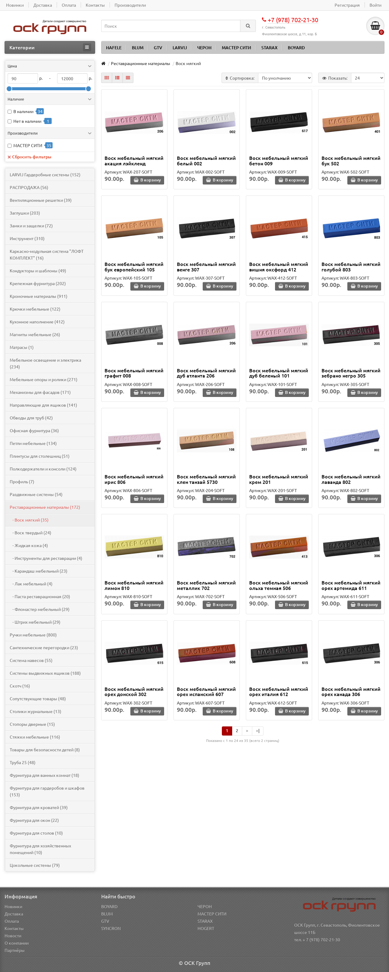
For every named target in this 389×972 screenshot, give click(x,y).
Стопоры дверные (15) (32, 724)
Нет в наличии (27, 121)
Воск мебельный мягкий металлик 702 (206, 585)
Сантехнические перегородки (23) (44, 647)
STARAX (269, 47)
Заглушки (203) (25, 212)
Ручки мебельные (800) (33, 634)
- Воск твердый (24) (30, 532)
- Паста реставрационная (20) (40, 596)
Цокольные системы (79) (35, 865)
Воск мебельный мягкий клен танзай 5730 (206, 479)
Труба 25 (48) (23, 762)
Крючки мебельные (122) (35, 309)
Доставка (14, 913)
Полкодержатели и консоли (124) (43, 468)
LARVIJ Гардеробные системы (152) (45, 174)
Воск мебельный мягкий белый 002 (206, 160)
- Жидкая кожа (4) (29, 545)
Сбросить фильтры (29, 157)
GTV (158, 47)
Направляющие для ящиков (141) (43, 405)
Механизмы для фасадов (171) (40, 392)
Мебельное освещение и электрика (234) (45, 363)
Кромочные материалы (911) (38, 296)
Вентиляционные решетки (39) (41, 200)
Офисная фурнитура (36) (34, 430)
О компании (17, 943)
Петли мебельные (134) (33, 443)
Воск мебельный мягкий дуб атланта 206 (206, 373)
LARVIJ (180, 47)
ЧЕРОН (204, 47)
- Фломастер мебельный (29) (40, 609)
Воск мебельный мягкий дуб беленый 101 (278, 373)
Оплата (12, 921)
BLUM (137, 47)
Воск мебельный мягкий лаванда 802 (351, 479)
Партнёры (15, 950)
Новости (13, 935)
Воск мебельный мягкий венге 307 (206, 266)
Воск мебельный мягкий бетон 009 (278, 160)
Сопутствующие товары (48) (38, 698)
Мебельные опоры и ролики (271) (43, 379)
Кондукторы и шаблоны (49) (38, 270)
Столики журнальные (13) (35, 711)
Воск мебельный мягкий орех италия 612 (278, 691)
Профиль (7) (22, 481)
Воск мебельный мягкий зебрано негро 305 (351, 373)
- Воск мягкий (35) (29, 519)
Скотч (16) (20, 685)
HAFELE (114, 47)
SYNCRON (111, 928)
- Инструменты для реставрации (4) (46, 558)
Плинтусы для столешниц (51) (40, 456)
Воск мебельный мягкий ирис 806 (134, 479)
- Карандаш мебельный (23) (38, 571)
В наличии (23, 111)
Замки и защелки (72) (31, 225)
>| (258, 730)
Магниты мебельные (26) (35, 334)
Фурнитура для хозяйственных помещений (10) (40, 849)
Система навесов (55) (31, 660)
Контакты (14, 928)
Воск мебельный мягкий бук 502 (351, 160)
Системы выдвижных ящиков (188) (45, 673)
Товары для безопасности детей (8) (45, 749)
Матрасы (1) (22, 347)
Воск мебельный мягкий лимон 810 (134, 585)
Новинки (13, 906)
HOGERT (206, 928)
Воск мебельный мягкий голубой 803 (351, 266)
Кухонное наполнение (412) (37, 321)
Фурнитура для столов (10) (36, 833)
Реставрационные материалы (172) (45, 507)
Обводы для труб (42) (31, 417)
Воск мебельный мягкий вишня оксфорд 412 (278, 266)
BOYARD (296, 47)
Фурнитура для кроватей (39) (39, 807)
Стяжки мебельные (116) (35, 736)
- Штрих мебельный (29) (35, 622)
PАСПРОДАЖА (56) (29, 187)
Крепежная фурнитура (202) (38, 283)
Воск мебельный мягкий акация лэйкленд (134, 160)
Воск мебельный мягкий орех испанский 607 (206, 691)
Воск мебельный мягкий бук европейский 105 (134, 266)
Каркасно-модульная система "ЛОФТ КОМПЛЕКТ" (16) (47, 254)
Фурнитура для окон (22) (34, 820)
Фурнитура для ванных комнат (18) (44, 775)
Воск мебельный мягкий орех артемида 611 (351, 585)
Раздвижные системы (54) (36, 494)
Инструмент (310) (27, 238)
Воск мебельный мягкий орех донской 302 (134, 691)
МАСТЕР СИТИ (236, 47)
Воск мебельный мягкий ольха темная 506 (278, 585)
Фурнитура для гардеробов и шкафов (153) (47, 791)
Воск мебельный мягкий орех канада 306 (351, 691)
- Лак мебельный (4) (31, 583)
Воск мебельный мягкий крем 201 (278, 479)
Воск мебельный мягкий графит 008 (134, 373)
